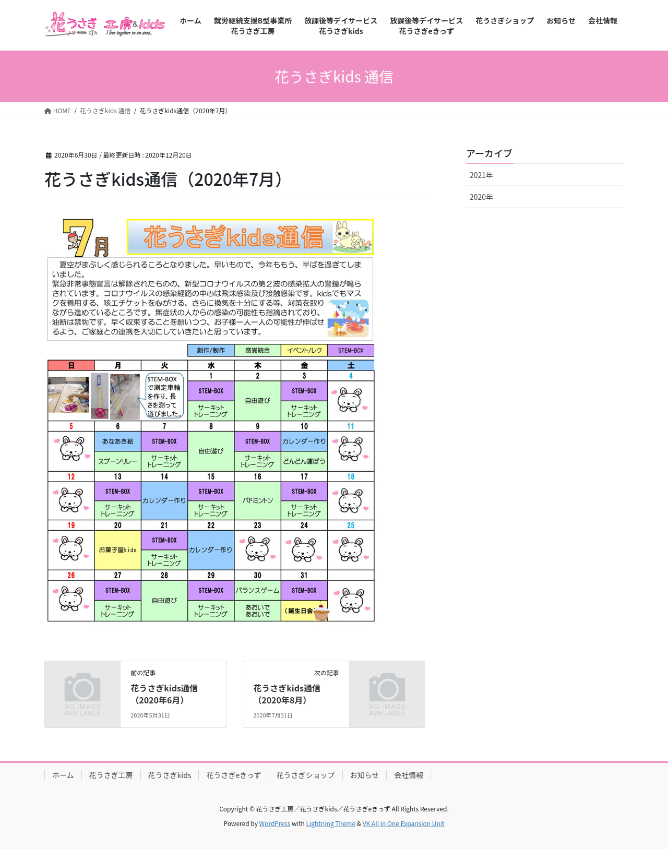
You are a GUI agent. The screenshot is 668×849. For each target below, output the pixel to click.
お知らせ (364, 775)
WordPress (275, 823)
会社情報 (408, 775)
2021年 (481, 175)
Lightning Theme (330, 823)
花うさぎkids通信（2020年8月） (286, 693)
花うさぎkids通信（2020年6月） (164, 693)
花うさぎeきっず (233, 775)
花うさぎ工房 (111, 775)
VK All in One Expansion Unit (404, 823)
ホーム (63, 775)
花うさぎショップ (306, 775)
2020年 (481, 197)
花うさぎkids (170, 775)
